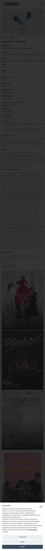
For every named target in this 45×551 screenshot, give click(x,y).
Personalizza (22, 537)
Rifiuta (22, 542)
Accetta (22, 546)
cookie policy (33, 530)
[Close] (41, 506)
